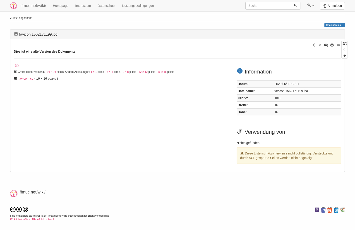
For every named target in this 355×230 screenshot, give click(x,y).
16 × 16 (51, 71)
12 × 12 (143, 71)
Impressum (83, 5)
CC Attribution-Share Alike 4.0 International (32, 219)
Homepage (61, 5)
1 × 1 (94, 71)
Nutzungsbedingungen (138, 5)
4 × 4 (110, 71)
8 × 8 (126, 71)
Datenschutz (106, 5)
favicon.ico (26, 78)
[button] (311, 5)
